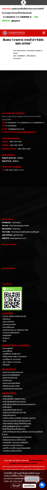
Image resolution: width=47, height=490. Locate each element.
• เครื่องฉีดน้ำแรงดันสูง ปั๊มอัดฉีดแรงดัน (16, 423)
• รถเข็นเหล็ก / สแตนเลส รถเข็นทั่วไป (15, 442)
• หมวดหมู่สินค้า (7, 348)
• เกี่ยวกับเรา (6, 319)
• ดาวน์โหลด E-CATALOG (11, 359)
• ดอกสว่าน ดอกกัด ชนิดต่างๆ (12, 445)
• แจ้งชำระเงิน (7, 380)
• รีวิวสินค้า (6, 365)
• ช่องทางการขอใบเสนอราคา (12, 372)
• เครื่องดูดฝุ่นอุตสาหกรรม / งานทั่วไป (15, 426)
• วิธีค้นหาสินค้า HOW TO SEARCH (14, 356)
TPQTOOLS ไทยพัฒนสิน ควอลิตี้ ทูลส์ (25, 232)
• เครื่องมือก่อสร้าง (9, 415)
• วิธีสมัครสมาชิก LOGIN (10, 386)
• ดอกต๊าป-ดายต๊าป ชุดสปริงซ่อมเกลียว (16, 448)
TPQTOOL (16, 229)
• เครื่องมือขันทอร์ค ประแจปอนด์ (14, 401)
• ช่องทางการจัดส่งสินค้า (11, 383)
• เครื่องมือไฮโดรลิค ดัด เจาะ (12, 410)
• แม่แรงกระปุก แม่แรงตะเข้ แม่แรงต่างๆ (16, 421)
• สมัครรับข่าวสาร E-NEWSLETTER (15, 330)
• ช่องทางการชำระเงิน (9, 377)
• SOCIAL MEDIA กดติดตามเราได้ (14, 316)
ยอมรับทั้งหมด (29, 486)
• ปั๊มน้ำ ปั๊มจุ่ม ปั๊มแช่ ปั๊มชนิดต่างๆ (13, 429)
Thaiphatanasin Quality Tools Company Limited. (26, 462)
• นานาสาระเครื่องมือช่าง (11, 332)
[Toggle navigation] (43, 33)
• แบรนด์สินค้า (7, 351)
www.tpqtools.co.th (18, 238)
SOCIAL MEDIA (7, 219)
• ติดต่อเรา (6, 338)
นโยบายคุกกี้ (17, 481)
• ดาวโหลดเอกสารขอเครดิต (12, 388)
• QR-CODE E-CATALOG (11, 362)
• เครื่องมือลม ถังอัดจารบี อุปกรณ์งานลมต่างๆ (18, 404)
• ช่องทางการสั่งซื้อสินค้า (11, 375)
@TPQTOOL (18, 235)
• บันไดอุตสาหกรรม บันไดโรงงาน (14, 440)
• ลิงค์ (4, 341)
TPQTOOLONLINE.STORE (19, 225)
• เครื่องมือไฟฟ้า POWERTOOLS (13, 399)
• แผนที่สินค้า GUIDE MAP (11, 354)
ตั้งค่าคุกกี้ (16, 486)
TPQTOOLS (16, 222)
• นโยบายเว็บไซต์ (8, 321)
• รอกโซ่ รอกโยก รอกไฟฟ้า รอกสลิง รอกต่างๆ (19, 418)
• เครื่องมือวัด (7, 407)
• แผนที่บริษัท (6, 335)
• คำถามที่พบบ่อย (8, 327)
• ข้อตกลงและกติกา (9, 324)
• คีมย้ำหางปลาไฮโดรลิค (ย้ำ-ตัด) (14, 412)
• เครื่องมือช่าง (7, 396)
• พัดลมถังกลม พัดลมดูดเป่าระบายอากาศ (16, 437)
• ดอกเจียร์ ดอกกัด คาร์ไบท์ (12, 451)
